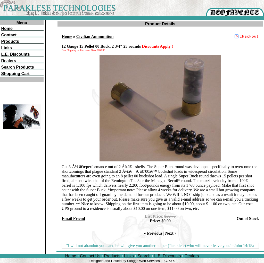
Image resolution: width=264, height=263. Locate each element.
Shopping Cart (15, 73)
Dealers (192, 256)
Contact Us (90, 256)
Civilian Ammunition (94, 36)
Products (112, 256)
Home (67, 36)
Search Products (17, 67)
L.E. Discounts (167, 256)
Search (144, 256)
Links (129, 256)
